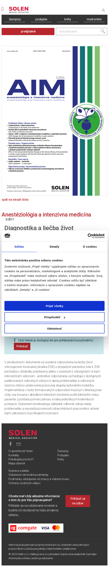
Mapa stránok (17, 463)
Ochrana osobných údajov (24, 483)
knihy (67, 19)
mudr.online (94, 19)
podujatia (41, 19)
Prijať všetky (54, 305)
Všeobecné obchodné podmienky (28, 475)
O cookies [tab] (90, 246)
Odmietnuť (54, 328)
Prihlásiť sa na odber (77, 501)
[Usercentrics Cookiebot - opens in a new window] (88, 235)
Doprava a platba (19, 470)
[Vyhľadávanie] (81, 31)
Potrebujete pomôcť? (21, 459)
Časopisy (63, 451)
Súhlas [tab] (19, 246)
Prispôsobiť (54, 317)
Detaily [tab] (54, 246)
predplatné (28, 31)
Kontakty (14, 455)
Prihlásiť (22, 346)
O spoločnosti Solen (21, 451)
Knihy (60, 459)
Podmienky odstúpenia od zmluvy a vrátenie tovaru (39, 479)
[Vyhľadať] (103, 31)
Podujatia (63, 455)
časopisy (15, 19)
